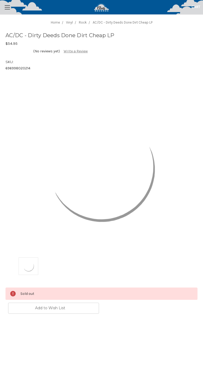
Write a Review (76, 51)
